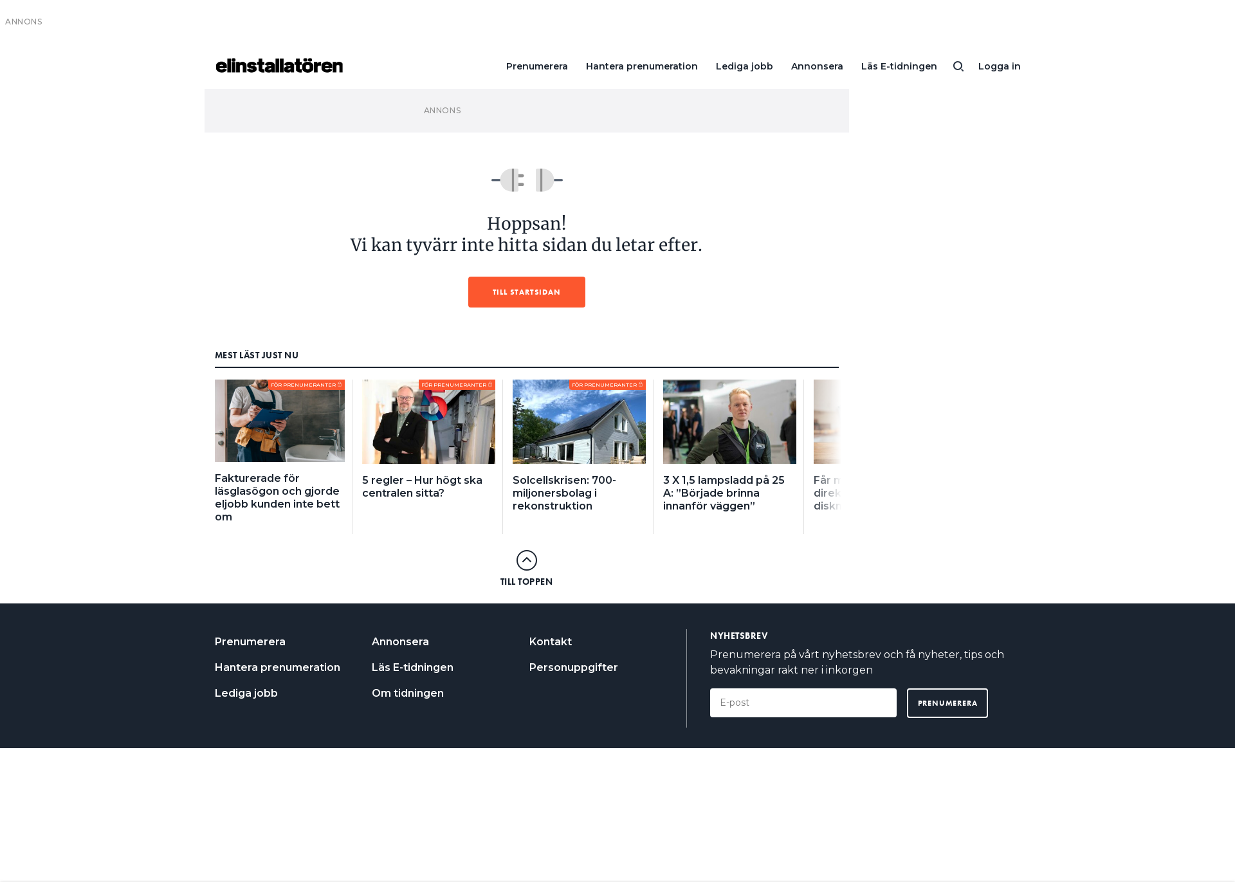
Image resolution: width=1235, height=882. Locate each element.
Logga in (999, 66)
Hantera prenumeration (642, 66)
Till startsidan (527, 292)
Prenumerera (537, 66)
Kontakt (550, 642)
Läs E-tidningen (899, 66)
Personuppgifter (573, 667)
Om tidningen (408, 693)
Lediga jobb (744, 66)
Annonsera (817, 66)
